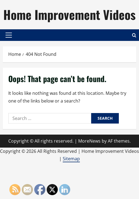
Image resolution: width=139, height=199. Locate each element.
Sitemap (71, 159)
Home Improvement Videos (69, 14)
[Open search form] (134, 35)
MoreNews (89, 141)
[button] (9, 35)
